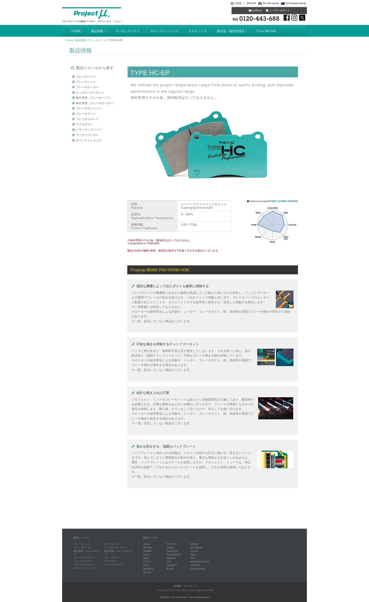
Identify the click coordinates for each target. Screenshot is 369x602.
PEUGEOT (172, 565)
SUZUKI (194, 551)
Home (69, 40)
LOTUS (147, 561)
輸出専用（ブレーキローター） (96, 103)
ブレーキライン (86, 113)
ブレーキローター (87, 87)
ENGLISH (251, 3)
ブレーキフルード (87, 119)
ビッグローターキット (90, 92)
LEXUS (146, 544)
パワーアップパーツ (88, 129)
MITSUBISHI (196, 547)
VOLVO (147, 572)
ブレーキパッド (97, 40)
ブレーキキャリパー (88, 108)
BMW (146, 558)
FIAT (192, 558)
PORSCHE (195, 565)
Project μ (91, 14)
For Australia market (296, 3)
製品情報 (97, 31)
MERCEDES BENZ (199, 561)
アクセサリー (84, 124)
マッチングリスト (128, 31)
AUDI (193, 554)
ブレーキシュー (86, 81)
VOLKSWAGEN (198, 568)
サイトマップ (190, 586)
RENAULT (148, 568)
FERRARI (171, 558)
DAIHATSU (172, 551)
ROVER (170, 568)
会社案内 (177, 586)
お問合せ (255, 10)
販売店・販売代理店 (231, 31)
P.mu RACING (266, 31)
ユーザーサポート (278, 10)
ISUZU (146, 554)
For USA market (271, 3)
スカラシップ (197, 31)
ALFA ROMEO (174, 554)
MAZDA (171, 547)
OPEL (146, 565)
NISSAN (194, 544)
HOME (76, 31)
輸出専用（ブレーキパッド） (94, 97)
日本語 (238, 3)
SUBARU (147, 551)
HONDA (147, 547)
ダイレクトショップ (164, 31)
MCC (169, 561)
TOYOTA (171, 544)
